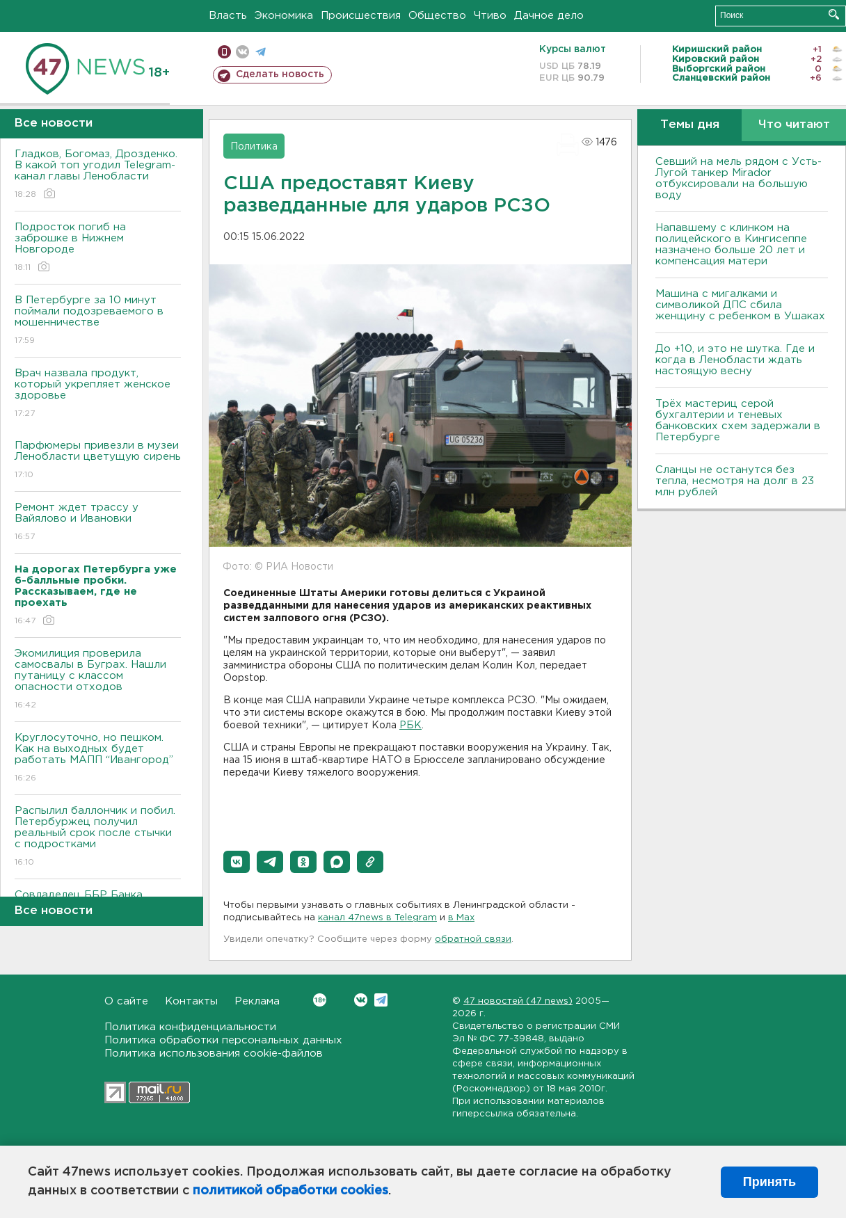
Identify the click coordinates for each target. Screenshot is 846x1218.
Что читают (794, 125)
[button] (236, 862)
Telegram (381, 1000)
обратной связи (473, 939)
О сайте (126, 1001)
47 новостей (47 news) (518, 1001)
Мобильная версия (224, 51)
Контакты (191, 1001)
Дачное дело (549, 15)
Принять (769, 1182)
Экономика (284, 15)
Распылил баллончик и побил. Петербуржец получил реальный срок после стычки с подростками (98, 837)
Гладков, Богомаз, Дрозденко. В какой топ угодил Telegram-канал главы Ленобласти (98, 175)
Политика (254, 147)
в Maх (461, 918)
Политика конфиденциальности (190, 1027)
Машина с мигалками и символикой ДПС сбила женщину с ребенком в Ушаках (740, 305)
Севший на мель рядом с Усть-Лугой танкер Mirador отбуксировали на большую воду (738, 178)
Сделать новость (280, 74)
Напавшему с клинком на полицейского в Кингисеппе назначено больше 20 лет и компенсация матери (731, 244)
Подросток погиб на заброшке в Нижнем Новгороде (98, 248)
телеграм (260, 51)
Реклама (257, 1001)
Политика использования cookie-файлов (213, 1053)
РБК (410, 725)
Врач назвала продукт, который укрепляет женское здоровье (98, 394)
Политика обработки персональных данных (223, 1040)
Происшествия (361, 15)
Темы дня (689, 125)
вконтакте (242, 51)
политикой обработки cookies (290, 1190)
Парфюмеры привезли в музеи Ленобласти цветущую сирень (98, 461)
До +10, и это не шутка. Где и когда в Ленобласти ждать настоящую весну (735, 360)
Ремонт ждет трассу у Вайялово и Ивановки (98, 523)
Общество (437, 15)
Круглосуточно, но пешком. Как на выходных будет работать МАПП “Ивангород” (98, 758)
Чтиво (490, 15)
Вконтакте (319, 1000)
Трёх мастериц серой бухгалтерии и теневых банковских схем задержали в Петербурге (737, 420)
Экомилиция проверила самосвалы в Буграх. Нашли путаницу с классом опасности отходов (98, 680)
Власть (228, 15)
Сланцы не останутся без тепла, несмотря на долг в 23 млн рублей (734, 481)
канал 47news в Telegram (377, 918)
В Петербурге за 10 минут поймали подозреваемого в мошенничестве (98, 321)
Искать (834, 14)
